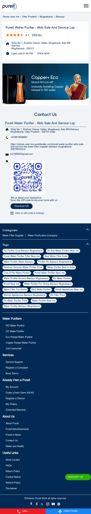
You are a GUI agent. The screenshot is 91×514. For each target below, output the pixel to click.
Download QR (21, 206)
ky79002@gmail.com (22, 154)
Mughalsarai (46, 17)
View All (37, 35)
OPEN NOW (43, 54)
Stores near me (11, 17)
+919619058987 (19, 137)
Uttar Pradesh (29, 17)
